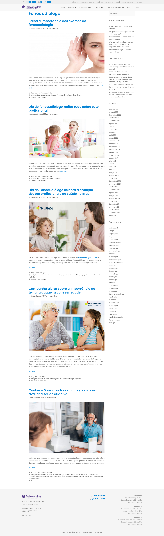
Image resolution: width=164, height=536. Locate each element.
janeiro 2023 (113, 112)
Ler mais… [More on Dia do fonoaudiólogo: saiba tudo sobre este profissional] (63, 171)
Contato (137, 7)
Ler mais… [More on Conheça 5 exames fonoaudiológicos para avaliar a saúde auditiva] (32, 467)
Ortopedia (113, 291)
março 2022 (113, 138)
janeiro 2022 (113, 144)
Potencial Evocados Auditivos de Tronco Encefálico (47, 477)
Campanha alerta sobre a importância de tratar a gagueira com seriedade (62, 291)
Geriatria (112, 265)
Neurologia (113, 280)
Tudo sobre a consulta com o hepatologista (120, 95)
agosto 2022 (113, 123)
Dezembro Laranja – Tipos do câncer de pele (120, 51)
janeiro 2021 (113, 178)
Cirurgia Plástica (115, 242)
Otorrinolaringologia (116, 294)
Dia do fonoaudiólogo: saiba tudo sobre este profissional (64, 109)
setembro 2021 (114, 155)
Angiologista (113, 234)
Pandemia (113, 297)
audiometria (41, 475)
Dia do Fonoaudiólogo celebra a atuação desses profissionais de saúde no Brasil (61, 192)
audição (34, 275)
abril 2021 (112, 169)
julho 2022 (112, 126)
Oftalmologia (114, 288)
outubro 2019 (114, 210)
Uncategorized (114, 320)
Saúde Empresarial (116, 317)
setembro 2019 (114, 213)
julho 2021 (112, 161)
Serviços (72, 7)
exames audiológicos (51, 379)
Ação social (113, 228)
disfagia (67, 275)
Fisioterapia (113, 257)
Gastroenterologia (116, 262)
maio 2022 (113, 132)
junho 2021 (112, 164)
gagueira (85, 275)
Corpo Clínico (99, 7)
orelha (90, 475)
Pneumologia (114, 303)
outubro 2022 (114, 118)
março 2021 (113, 172)
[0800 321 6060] (23, 2)
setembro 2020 (114, 190)
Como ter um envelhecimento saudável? (119, 73)
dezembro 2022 (115, 115)
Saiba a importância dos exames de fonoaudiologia (57, 23)
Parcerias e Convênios (116, 7)
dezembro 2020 (115, 181)
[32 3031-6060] (39, 2)
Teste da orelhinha (74, 95)
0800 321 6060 (30, 2)
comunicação (42, 275)
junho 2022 (113, 129)
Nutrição (112, 282)
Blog (128, 7)
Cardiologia (113, 239)
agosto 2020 (113, 192)
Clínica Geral (114, 245)
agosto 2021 (113, 158)
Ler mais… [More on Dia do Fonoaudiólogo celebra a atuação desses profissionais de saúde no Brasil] (32, 267)
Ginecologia (113, 268)
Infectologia (113, 274)
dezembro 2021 (114, 146)
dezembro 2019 (114, 204)
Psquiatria (112, 311)
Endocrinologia (114, 251)
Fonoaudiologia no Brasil (88, 257)
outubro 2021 (114, 152)
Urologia (112, 323)
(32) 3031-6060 (98, 499)
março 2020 (113, 195)
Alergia (111, 231)
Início (63, 7)
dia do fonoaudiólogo (55, 275)
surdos (91, 275)
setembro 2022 (114, 121)
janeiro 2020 (113, 201)
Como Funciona (85, 7)
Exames (37, 93)
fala (38, 178)
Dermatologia (114, 248)
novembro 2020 (115, 184)
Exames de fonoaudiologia (46, 95)
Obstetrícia (113, 285)
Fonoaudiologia (46, 93)
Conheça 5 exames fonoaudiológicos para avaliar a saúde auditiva (62, 392)
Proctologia (113, 305)
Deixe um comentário (38, 97)
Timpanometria (34, 479)
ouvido (95, 475)
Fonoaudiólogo (62, 95)
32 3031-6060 (45, 2)
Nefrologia (113, 277)
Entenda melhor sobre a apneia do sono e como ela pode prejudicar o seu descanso (121, 44)
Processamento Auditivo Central (77, 477)
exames (34, 95)
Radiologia (113, 314)
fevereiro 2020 (114, 198)
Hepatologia (113, 271)
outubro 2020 (114, 187)
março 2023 (113, 109)
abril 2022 (112, 135)
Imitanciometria (81, 475)
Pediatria (112, 300)
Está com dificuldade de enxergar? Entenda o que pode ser (120, 79)
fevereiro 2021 (114, 175)
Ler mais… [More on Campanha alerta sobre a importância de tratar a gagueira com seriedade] (32, 371)
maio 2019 (112, 215)
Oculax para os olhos (117, 77)
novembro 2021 (114, 149)
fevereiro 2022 (114, 141)
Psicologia (113, 308)
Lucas (111, 72)
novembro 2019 (114, 207)
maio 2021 (112, 167)
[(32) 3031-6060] (90, 499)
